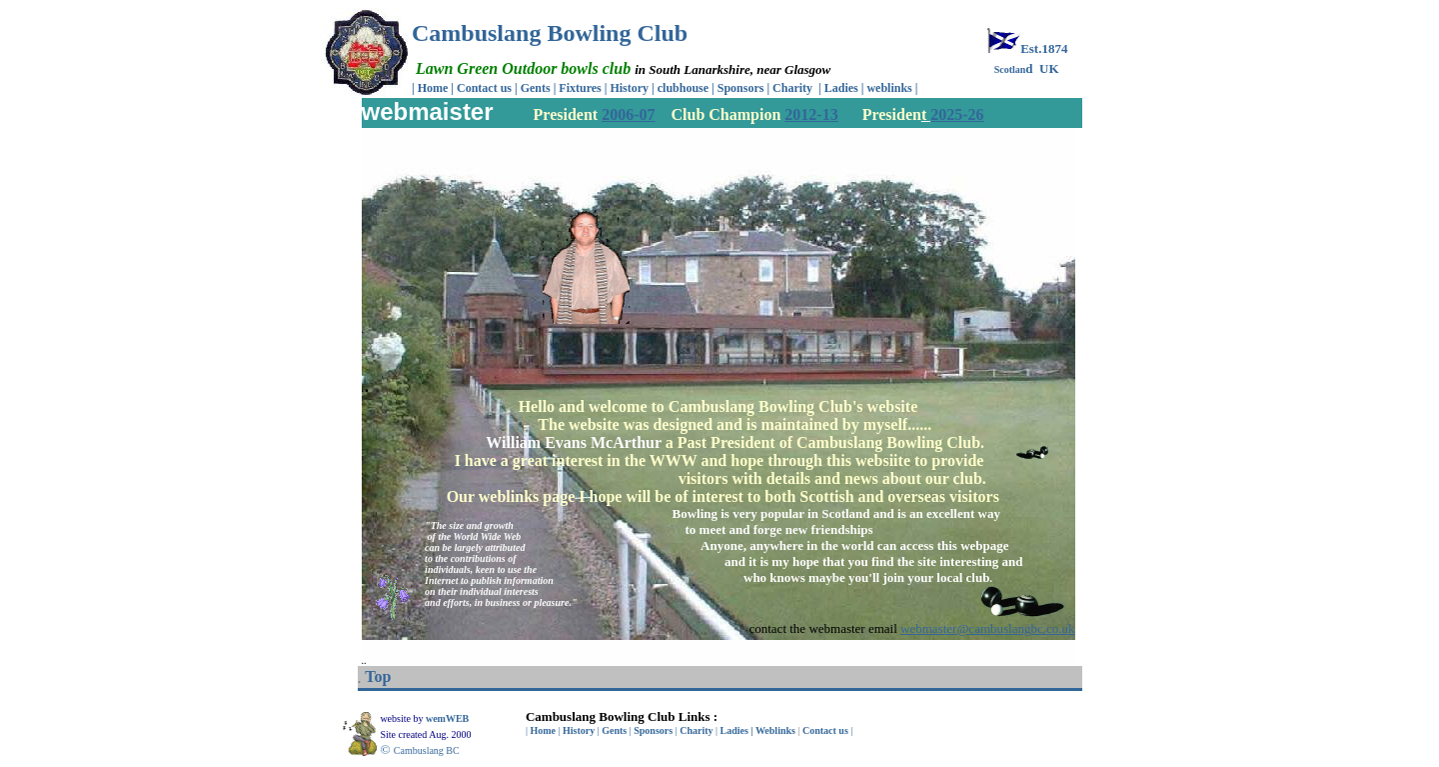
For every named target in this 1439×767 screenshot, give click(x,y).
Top (378, 676)
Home (433, 88)
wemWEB (449, 718)
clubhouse (685, 88)
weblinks (890, 88)
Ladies (842, 88)
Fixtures (580, 88)
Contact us (484, 88)
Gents (537, 88)
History (629, 88)
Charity (792, 88)
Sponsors (741, 88)
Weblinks (775, 730)
